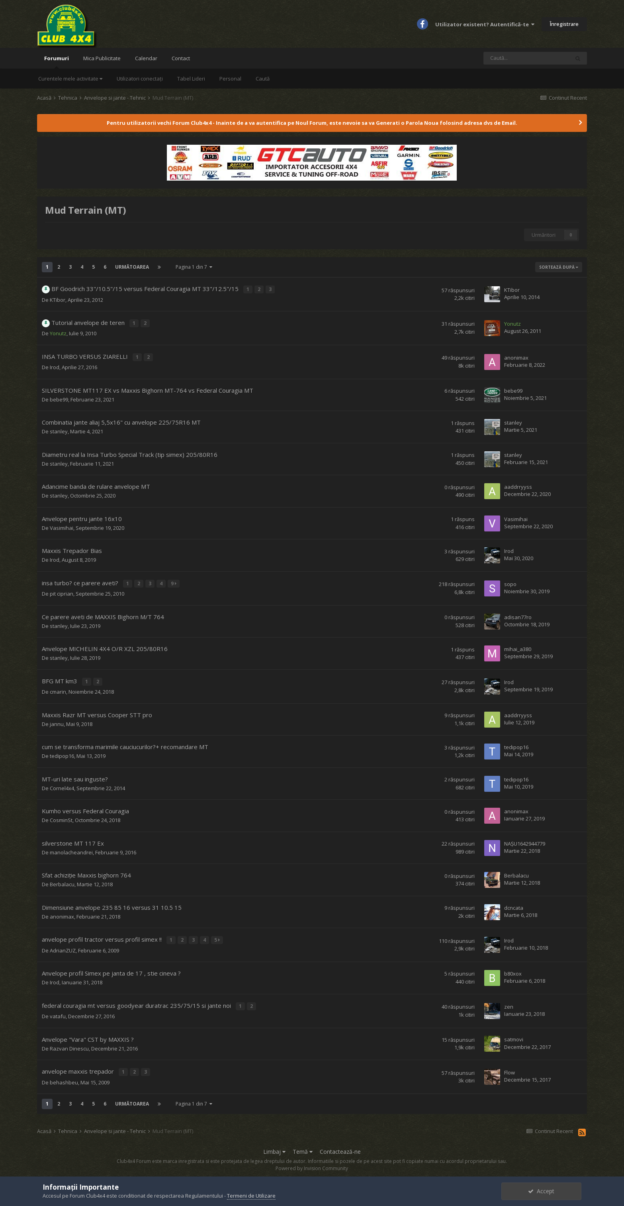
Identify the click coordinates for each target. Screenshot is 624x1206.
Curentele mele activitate (70, 78)
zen (508, 1001)
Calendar (146, 58)
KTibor (57, 299)
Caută (263, 78)
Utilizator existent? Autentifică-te (484, 24)
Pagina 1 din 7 (194, 267)
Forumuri (56, 62)
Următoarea (132, 267)
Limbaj (274, 1145)
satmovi (513, 1034)
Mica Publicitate (102, 58)
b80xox (513, 969)
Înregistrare (564, 24)
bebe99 (59, 398)
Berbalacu (62, 881)
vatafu (58, 1011)
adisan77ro (518, 614)
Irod (54, 366)
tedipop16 (62, 752)
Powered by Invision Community (312, 1162)
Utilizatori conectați (140, 78)
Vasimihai (61, 526)
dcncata (513, 904)
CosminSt (61, 816)
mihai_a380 (517, 646)
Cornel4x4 (62, 785)
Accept (541, 1191)
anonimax (516, 356)
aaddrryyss (518, 485)
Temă (303, 1145)
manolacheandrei (71, 849)
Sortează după (558, 267)
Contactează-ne (340, 1145)
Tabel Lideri (191, 78)
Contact (181, 58)
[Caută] (526, 58)
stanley (59, 430)
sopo (510, 582)
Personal (230, 78)
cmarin (58, 688)
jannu (57, 720)
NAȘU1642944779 (524, 840)
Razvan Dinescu (69, 1043)
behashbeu (64, 1076)
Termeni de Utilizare (251, 1195)
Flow (509, 1066)
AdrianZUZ (63, 946)
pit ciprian (61, 591)
